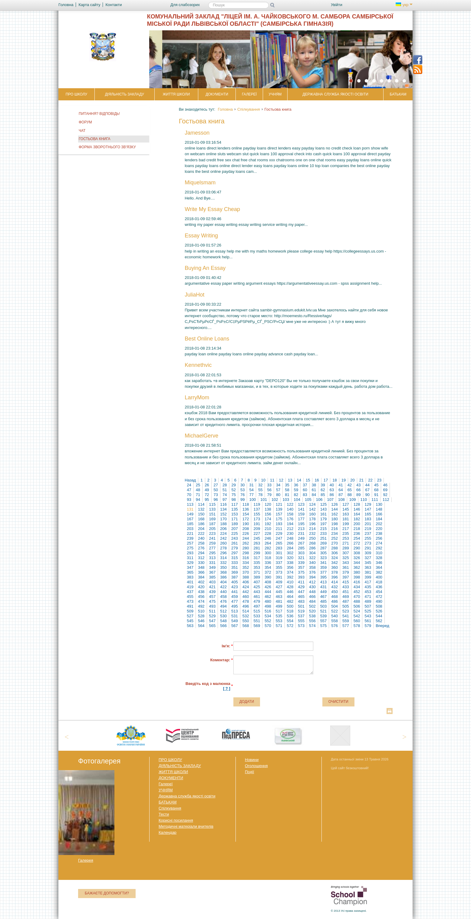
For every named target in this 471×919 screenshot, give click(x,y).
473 (190, 601)
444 (268, 591)
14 (299, 480)
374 (290, 572)
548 (223, 621)
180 (334, 519)
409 (279, 582)
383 (190, 577)
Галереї (249, 94)
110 (364, 499)
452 (357, 591)
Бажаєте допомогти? (107, 893)
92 (385, 494)
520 (312, 611)
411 (301, 582)
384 (201, 577)
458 (223, 596)
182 (357, 519)
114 (201, 504)
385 (212, 577)
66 (358, 490)
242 (223, 538)
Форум (85, 122)
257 (190, 543)
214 (312, 528)
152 (223, 514)
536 (290, 616)
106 (319, 499)
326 (357, 557)
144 (334, 509)
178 (312, 519)
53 (242, 490)
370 (245, 572)
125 (323, 504)
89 (358, 494)
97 (224, 499)
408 (268, 582)
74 (224, 494)
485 (323, 601)
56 (269, 490)
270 (334, 543)
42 (349, 485)
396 (334, 577)
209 (256, 528)
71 (198, 494)
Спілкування (248, 109)
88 (349, 494)
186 (201, 524)
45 (376, 485)
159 (301, 514)
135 (234, 509)
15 (308, 480)
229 (279, 533)
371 (256, 572)
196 (312, 524)
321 (301, 557)
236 (357, 533)
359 (323, 567)
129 (367, 504)
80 (278, 494)
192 (268, 524)
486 (334, 601)
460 (245, 596)
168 (201, 519)
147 (367, 509)
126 (334, 504)
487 (345, 601)
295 (212, 553)
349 (212, 567)
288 (334, 548)
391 (279, 577)
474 (201, 601)
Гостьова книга (94, 139)
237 (367, 533)
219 (367, 528)
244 (245, 538)
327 (367, 557)
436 (379, 587)
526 (379, 611)
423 (234, 587)
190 (245, 524)
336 (268, 562)
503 (323, 606)
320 (290, 557)
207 (234, 528)
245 (256, 538)
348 (201, 567)
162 (334, 514)
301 (279, 553)
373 (279, 572)
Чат (82, 131)
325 (345, 557)
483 (301, 601)
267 (301, 543)
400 (379, 577)
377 (323, 572)
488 (357, 601)
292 (379, 548)
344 (357, 562)
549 (234, 621)
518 (290, 611)
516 (268, 611)
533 (256, 616)
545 (190, 621)
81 (287, 494)
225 (234, 533)
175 (279, 519)
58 (287, 490)
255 (367, 538)
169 (212, 519)
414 (334, 582)
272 (357, 543)
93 (189, 499)
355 (279, 567)
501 (301, 606)
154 (245, 514)
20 (352, 480)
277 (212, 548)
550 (245, 621)
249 (301, 538)
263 (256, 543)
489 (367, 601)
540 (334, 616)
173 (256, 519)
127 (345, 504)
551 (256, 621)
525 (367, 611)
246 (268, 538)
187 (212, 524)
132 (201, 509)
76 (242, 494)
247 (279, 538)
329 (190, 562)
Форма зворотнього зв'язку (107, 147)
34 (278, 485)
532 (245, 616)
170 (223, 519)
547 (212, 621)
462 (268, 596)
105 (308, 499)
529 (212, 616)
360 (334, 567)
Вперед (382, 625)
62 (323, 490)
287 (323, 548)
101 (263, 499)
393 (301, 577)
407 (256, 582)
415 (345, 582)
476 (223, 601)
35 (287, 485)
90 (367, 494)
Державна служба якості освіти (335, 94)
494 (223, 606)
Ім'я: (226, 646)
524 (357, 611)
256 (379, 538)
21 (361, 480)
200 (357, 524)
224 (223, 533)
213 (301, 528)
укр (404, 4)
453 (367, 591)
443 (256, 591)
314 (223, 557)
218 (357, 528)
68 (376, 490)
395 (323, 577)
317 (256, 557)
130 (379, 504)
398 (357, 577)
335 (256, 562)
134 (223, 509)
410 (290, 582)
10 (263, 480)
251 (323, 538)
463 (279, 596)
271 (345, 543)
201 (367, 524)
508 (379, 606)
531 (234, 616)
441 (234, 591)
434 (357, 587)
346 (379, 562)
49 (207, 490)
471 (367, 596)
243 (234, 538)
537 (301, 616)
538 (312, 616)
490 (379, 601)
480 (268, 601)
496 (245, 606)
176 (290, 519)
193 (279, 524)
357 (301, 567)
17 (326, 480)
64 (340, 490)
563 (190, 625)
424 (245, 587)
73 (216, 494)
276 (201, 548)
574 (312, 625)
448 (312, 591)
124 (312, 504)
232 (312, 533)
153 (234, 514)
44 (367, 485)
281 (256, 548)
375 (301, 572)
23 (379, 480)
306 (334, 553)
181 (345, 519)
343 (345, 562)
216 (334, 528)
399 (367, 577)
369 (234, 572)
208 (245, 528)
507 (367, 606)
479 (256, 601)
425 (256, 587)
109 (352, 499)
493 (212, 606)
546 (201, 621)
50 (216, 490)
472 (379, 596)
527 (190, 616)
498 (268, 606)
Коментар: (220, 660)
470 (357, 596)
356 (290, 567)
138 (268, 509)
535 (279, 616)
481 (279, 601)
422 (223, 587)
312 (201, 557)
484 (312, 601)
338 (290, 562)
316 (245, 557)
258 (201, 543)
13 (290, 480)
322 (312, 557)
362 (357, 567)
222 (201, 533)
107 (330, 499)
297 (234, 553)
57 (278, 490)
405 (234, 582)
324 (334, 557)
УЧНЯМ (275, 94)
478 (245, 601)
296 (223, 553)
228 (268, 533)
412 (312, 582)
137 (256, 509)
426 (268, 587)
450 (334, 591)
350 (223, 567)
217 (345, 528)
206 (223, 528)
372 (268, 572)
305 (323, 553)
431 (323, 587)
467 (323, 596)
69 (385, 490)
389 (256, 577)
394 (312, 577)
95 (207, 499)
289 (345, 548)
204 (201, 528)
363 (367, 567)
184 (379, 519)
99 (242, 499)
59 (296, 490)
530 (223, 616)
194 (290, 524)
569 (256, 625)
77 (251, 494)
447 (301, 591)
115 (212, 504)
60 (305, 490)
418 (379, 582)
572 (290, 625)
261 (234, 543)
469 (345, 596)
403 (212, 582)
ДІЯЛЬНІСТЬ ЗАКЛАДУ (124, 94)
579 (367, 625)
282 (268, 548)
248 (290, 538)
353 (256, 567)
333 (234, 562)
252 (334, 538)
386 (223, 577)
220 (379, 528)
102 (275, 499)
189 (234, 524)
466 (312, 596)
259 (212, 543)
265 (279, 543)
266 (290, 543)
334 (245, 562)
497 (256, 606)
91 (376, 494)
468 (334, 596)
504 (334, 606)
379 (345, 572)
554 (290, 621)
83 (305, 494)
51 (224, 490)
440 (223, 591)
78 (260, 494)
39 (323, 485)
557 (323, 621)
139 (279, 509)
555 (301, 621)
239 (190, 538)
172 (245, 519)
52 (234, 490)
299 (256, 553)
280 (245, 548)
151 (212, 514)
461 (256, 596)
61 (314, 490)
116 (223, 504)
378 (334, 572)
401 (190, 582)
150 (201, 514)
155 (256, 514)
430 (312, 587)
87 (340, 494)
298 (245, 553)
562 (379, 621)
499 (279, 606)
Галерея (85, 860)
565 (212, 625)
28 (224, 485)
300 (268, 553)
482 (290, 601)
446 (290, 591)
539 (323, 616)
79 (269, 494)
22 (370, 480)
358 (312, 567)
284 (290, 548)
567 (234, 625)
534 (268, 616)
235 (345, 533)
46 (385, 485)
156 (268, 514)
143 (323, 509)
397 (345, 577)
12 (281, 480)
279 (234, 548)
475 (212, 601)
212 (290, 528)
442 (245, 591)
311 (190, 557)
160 (312, 514)
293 (190, 553)
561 (367, 621)
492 (201, 606)
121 (279, 504)
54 (251, 490)
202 (379, 524)
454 (379, 591)
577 (345, 625)
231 (301, 533)
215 (323, 528)
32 (260, 485)
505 (345, 606)
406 (245, 582)
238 (379, 533)
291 (367, 548)
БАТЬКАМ (398, 94)
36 (296, 485)
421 (212, 587)
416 (357, 582)
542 (357, 616)
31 (251, 485)
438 (201, 591)
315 (234, 557)
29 (234, 485)
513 (234, 611)
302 (290, 553)
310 (379, 553)
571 (279, 625)
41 (340, 485)
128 (357, 504)
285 (301, 548)
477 (234, 601)
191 (256, 524)
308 (357, 553)
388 (245, 577)
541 (345, 616)
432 (334, 587)
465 (301, 596)
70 (189, 494)
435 (367, 587)
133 (212, 509)
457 (212, 596)
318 (268, 557)
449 (323, 591)
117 (234, 504)
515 (256, 611)
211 (279, 528)
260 (223, 543)
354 (268, 567)
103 (286, 499)
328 (379, 557)
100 (252, 499)
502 (312, 606)
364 (379, 567)
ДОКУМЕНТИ (217, 94)
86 (332, 494)
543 (367, 616)
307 (345, 553)
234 (334, 533)
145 (345, 509)
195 (301, 524)
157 (279, 514)
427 (279, 587)
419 (190, 587)
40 (332, 485)
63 (332, 490)
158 (290, 514)
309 (367, 553)
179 (323, 519)
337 (279, 562)
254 (357, 538)
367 (212, 572)
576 (334, 625)
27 (216, 485)
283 (279, 548)
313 (212, 557)
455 (190, 596)
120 (268, 504)
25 (198, 485)
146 (357, 509)
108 (341, 499)
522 (334, 611)
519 (301, 611)
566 (223, 625)
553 (279, 621)
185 (190, 524)
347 (190, 567)
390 (268, 577)
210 (268, 528)
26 (207, 485)
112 (386, 499)
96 (216, 499)
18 (334, 480)
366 (201, 572)
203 (190, 528)
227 (256, 533)
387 (234, 577)
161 (323, 514)
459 (234, 596)
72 (207, 494)
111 (374, 499)
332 (223, 562)
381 (367, 572)
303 (301, 553)
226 (245, 533)
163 (345, 514)
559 (345, 621)
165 (367, 514)
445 (279, 591)
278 (223, 548)
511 (212, 611)
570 (268, 625)
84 (314, 494)
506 (357, 606)
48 (198, 490)
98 (234, 499)
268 (312, 543)
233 (323, 533)
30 (242, 485)
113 (190, 504)
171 (234, 519)
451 (345, 591)
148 (379, 509)
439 (212, 591)
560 (357, 621)
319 (279, 557)
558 (334, 621)
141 (301, 509)
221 (190, 533)
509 (190, 611)
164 (357, 514)
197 (323, 524)
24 (189, 485)
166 (379, 514)
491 (190, 606)
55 (260, 490)
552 (268, 621)
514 (245, 611)
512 (223, 611)
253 (345, 538)
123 (301, 504)
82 (296, 494)
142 (312, 509)
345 (367, 562)
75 (234, 494)
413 (323, 582)
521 (323, 611)
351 (234, 567)
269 (323, 543)
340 (312, 562)
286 (312, 548)
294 (201, 553)
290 (357, 548)
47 (189, 490)
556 (312, 621)
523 (345, 611)
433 (345, 587)
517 (279, 611)
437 (190, 591)
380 (357, 572)
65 (349, 490)
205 (212, 528)
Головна (225, 109)
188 (223, 524)
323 (323, 557)
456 (201, 596)
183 (367, 519)
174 (268, 519)
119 (256, 504)
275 (190, 548)
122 (290, 504)
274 (379, 543)
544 (379, 616)
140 (290, 509)
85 (323, 494)
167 (190, 519)
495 (234, 606)
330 (201, 562)
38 (314, 485)
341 (323, 562)
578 (357, 625)
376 (312, 572)
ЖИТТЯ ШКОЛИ (176, 94)
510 (201, 611)
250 (312, 538)
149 (190, 514)
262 (245, 543)
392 (290, 577)
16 (317, 480)
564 (201, 625)
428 (290, 587)
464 (290, 596)
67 (367, 490)
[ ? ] (226, 688)
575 (323, 625)
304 (312, 553)
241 (212, 538)
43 (358, 485)
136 (245, 509)
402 (201, 582)
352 (245, 567)
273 (367, 543)
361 (345, 567)
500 (290, 606)
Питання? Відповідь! (99, 114)
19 (343, 480)
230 (290, 533)
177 (301, 519)
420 (201, 587)
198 (334, 524)
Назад (190, 480)
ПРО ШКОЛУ (76, 94)
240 (201, 538)
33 (269, 485)
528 (201, 616)
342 (334, 562)
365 (190, 572)
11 (272, 480)
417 (367, 582)
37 (305, 485)
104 (297, 499)
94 (198, 499)
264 (268, 543)
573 (301, 625)
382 (379, 572)
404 (223, 582)
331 (212, 562)
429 (301, 587)
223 (212, 533)
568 (245, 625)
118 (245, 504)
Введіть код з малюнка (208, 686)
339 (301, 562)
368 (223, 572)
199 (345, 524)
